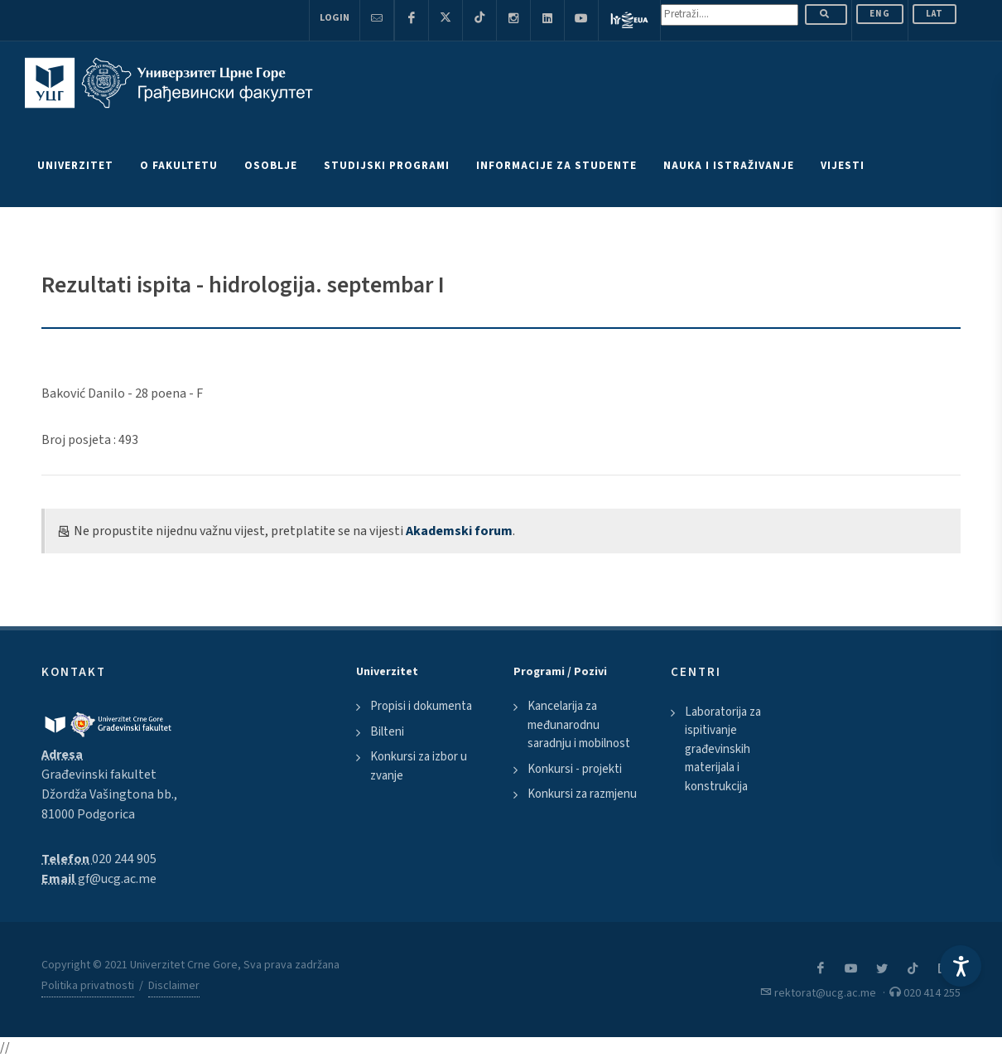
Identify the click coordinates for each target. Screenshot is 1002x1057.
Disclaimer (174, 985)
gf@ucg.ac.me (117, 879)
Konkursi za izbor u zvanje (418, 766)
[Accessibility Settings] (960, 966)
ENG (880, 13)
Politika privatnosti (87, 985)
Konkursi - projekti (574, 769)
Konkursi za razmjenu (582, 794)
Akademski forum (459, 531)
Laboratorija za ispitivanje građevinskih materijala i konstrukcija (723, 749)
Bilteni (387, 732)
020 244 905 (124, 859)
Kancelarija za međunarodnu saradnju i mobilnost (578, 724)
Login (334, 18)
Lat (934, 13)
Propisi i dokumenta (421, 706)
